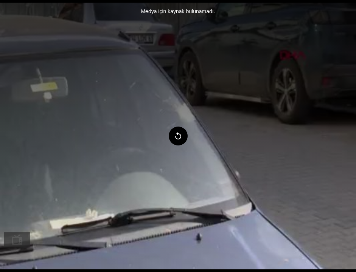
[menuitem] (17, 239)
